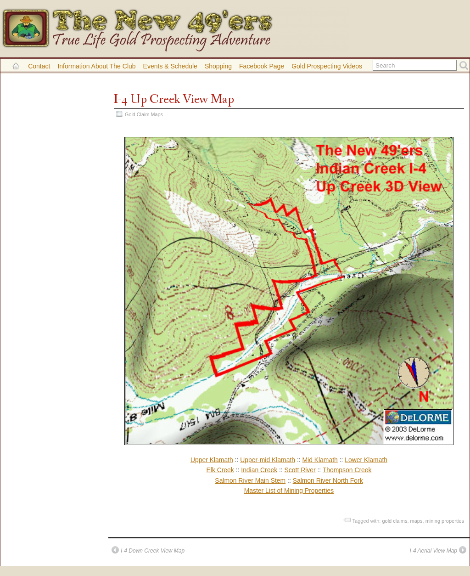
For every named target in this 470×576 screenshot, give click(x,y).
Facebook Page (261, 66)
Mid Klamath (319, 459)
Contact (39, 66)
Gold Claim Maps (144, 114)
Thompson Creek (347, 470)
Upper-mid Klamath (267, 459)
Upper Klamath (211, 459)
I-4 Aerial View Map (433, 551)
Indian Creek (259, 470)
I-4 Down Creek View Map (153, 551)
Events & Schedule (170, 66)
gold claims (394, 521)
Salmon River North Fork (328, 480)
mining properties (444, 521)
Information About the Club (96, 66)
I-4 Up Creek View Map (174, 99)
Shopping (218, 66)
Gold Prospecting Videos (326, 66)
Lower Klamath (366, 459)
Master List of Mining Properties (289, 490)
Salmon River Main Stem (250, 480)
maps (416, 521)
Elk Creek (220, 470)
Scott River (300, 470)
